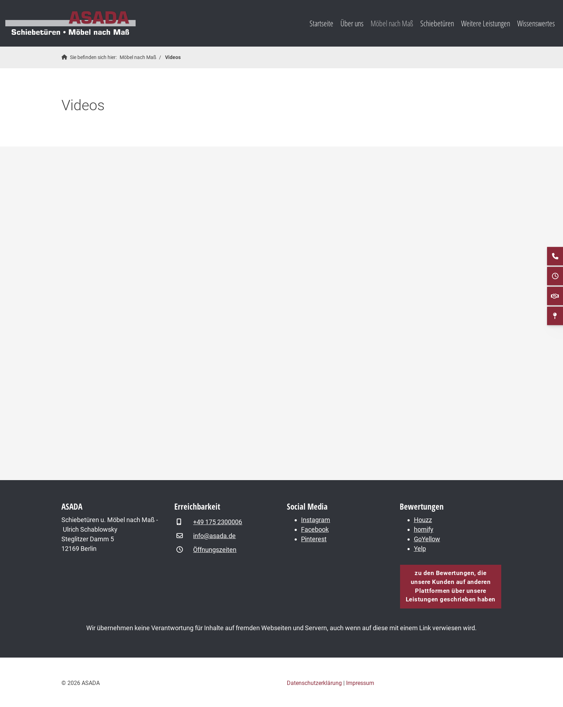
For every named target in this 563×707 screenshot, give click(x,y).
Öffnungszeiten (214, 549)
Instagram (315, 519)
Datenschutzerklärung (314, 683)
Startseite (321, 23)
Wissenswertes (536, 23)
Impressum (360, 683)
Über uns (352, 23)
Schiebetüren (437, 23)
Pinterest (314, 539)
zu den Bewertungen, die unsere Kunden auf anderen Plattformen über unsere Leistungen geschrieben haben (451, 586)
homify (423, 529)
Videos (173, 57)
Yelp (420, 548)
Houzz (423, 519)
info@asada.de (214, 535)
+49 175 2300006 (217, 522)
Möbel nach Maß (392, 23)
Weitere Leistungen (485, 23)
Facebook (315, 529)
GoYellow (427, 539)
